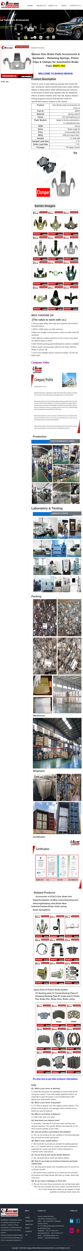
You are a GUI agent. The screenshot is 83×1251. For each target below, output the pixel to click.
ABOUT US (52, 6)
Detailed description (38, 48)
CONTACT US (75, 6)
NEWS (63, 6)
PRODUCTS (41, 6)
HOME (30, 6)
